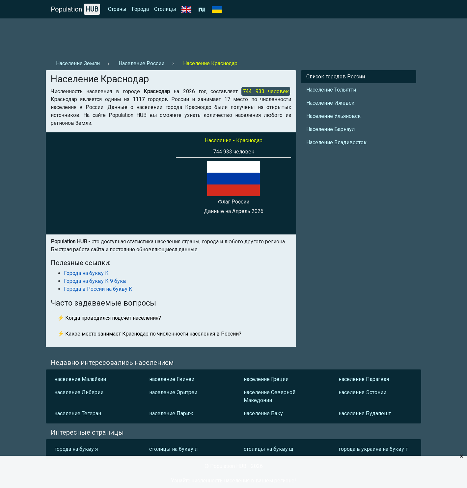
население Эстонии (362, 392)
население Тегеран (77, 413)
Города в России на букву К (98, 289)
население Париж (171, 413)
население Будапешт (365, 413)
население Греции (266, 379)
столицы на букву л (173, 449)
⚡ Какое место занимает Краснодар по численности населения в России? (149, 334)
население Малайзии (80, 379)
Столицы (165, 9)
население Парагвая (364, 379)
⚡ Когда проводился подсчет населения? (109, 318)
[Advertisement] (166, 36)
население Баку (263, 413)
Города (140, 9)
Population (75, 9)
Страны (117, 9)
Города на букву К (86, 273)
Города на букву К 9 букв (95, 281)
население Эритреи (173, 392)
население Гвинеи (171, 379)
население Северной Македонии (269, 396)
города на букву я (76, 449)
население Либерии (78, 392)
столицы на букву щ (268, 449)
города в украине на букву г (373, 449)
